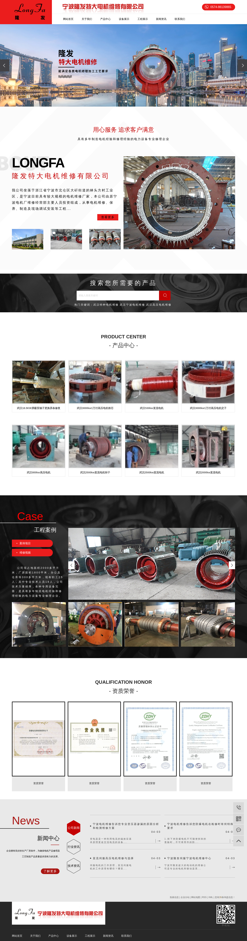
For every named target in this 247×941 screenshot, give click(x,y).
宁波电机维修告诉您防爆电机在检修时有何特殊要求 (200, 826)
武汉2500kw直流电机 (151, 472)
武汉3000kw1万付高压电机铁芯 (95, 408)
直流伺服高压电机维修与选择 (113, 858)
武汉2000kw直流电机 (208, 472)
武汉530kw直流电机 (151, 408)
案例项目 (25, 543)
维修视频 (25, 552)
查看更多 (108, 217)
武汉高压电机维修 (158, 304)
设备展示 (124, 18)
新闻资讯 (161, 18)
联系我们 (180, 18)
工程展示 (142, 18)
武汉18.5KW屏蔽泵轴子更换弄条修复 (38, 408)
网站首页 (68, 18)
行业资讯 (74, 846)
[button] (121, 101)
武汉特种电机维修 (106, 304)
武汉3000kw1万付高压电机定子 (208, 408)
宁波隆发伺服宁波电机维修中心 (189, 858)
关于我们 (87, 18)
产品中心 (105, 18)
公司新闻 (74, 827)
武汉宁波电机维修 (132, 304)
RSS (204, 897)
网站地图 (195, 897)
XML (210, 897)
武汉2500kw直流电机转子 (95, 472)
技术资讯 (74, 865)
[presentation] (4, 65)
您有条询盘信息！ (225, 897)
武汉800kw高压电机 (38, 472)
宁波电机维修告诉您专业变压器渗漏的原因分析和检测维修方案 (126, 826)
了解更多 (50, 871)
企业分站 (185, 897)
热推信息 (174, 897)
